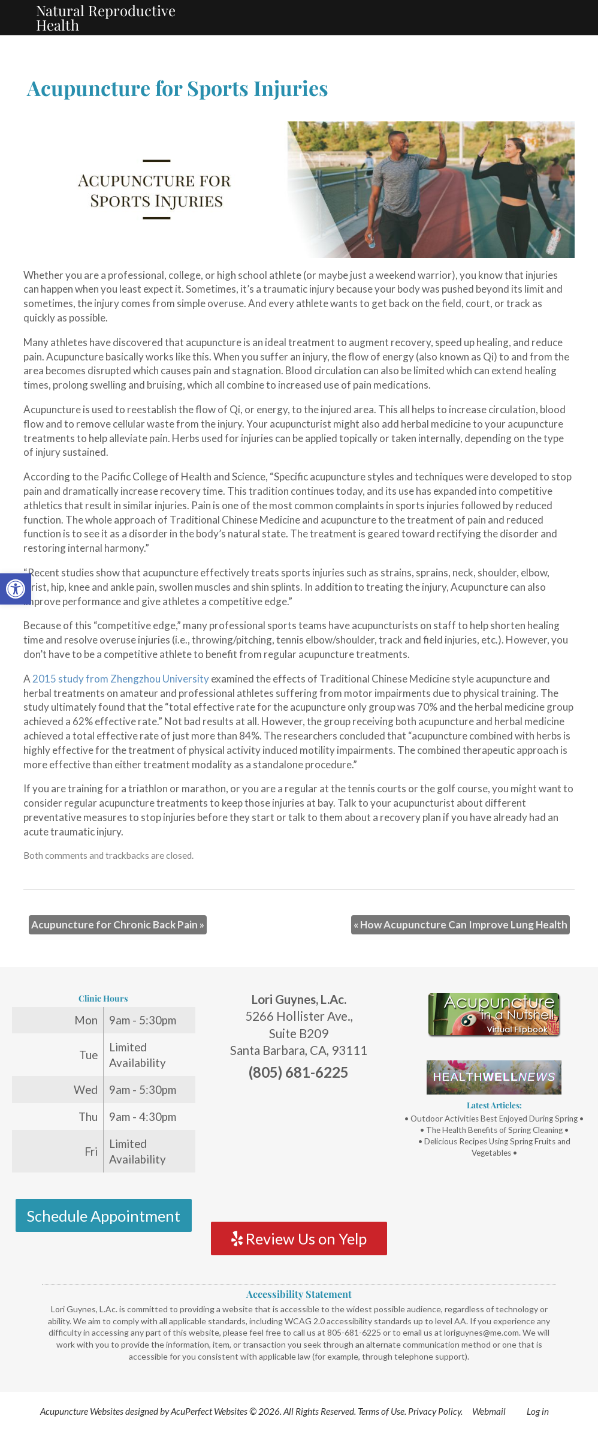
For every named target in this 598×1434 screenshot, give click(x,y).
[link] (15, 589)
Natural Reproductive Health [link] (106, 17)
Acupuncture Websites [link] (81, 1411)
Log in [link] (538, 1411)
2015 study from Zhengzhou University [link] (120, 678)
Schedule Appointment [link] (103, 1216)
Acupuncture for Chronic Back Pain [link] (117, 924)
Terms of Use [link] (381, 1411)
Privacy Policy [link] (434, 1411)
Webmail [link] (489, 1411)
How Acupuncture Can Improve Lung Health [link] (460, 924)
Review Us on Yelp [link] (299, 1238)
